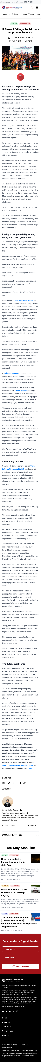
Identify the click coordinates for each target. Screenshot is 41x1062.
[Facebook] (3, 1011)
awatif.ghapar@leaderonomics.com (17, 765)
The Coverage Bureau (22, 300)
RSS (36, 1050)
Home (4, 1018)
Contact (5, 1035)
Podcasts (23, 14)
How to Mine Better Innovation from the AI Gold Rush (13, 862)
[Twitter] (6, 1011)
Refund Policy (15, 1050)
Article (14, 24)
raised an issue (21, 390)
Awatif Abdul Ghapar (23, 38)
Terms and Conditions (27, 1050)
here (29, 768)
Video (4, 914)
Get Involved (7, 1031)
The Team (6, 1026)
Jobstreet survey (12, 373)
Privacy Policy (6, 1050)
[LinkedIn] (10, 1011)
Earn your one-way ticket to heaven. (13, 1006)
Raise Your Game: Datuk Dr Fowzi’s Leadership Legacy (14, 892)
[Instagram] (17, 1011)
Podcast (5, 885)
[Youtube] (13, 1011)
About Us (6, 1022)
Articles (15, 14)
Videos (31, 14)
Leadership (25, 24)
